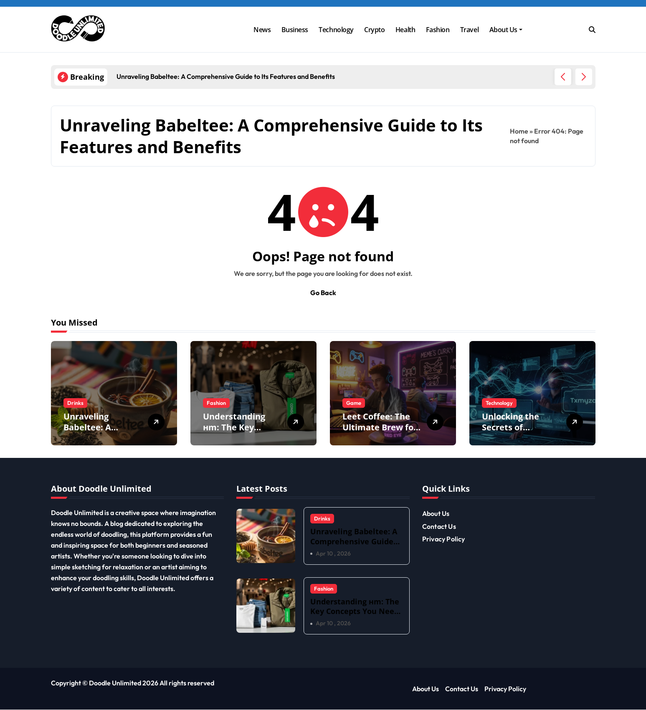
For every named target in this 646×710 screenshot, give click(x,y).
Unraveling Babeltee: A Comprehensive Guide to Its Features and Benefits (353, 546)
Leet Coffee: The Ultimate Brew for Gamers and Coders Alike (379, 433)
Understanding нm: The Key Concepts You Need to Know (234, 433)
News (262, 29)
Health (405, 29)
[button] (583, 76)
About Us (505, 29)
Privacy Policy (443, 539)
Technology (336, 29)
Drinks (75, 402)
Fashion (438, 29)
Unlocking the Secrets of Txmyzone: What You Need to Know (519, 433)
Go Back (323, 292)
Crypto (374, 29)
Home (519, 131)
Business (294, 29)
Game (353, 402)
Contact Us (439, 526)
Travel (469, 29)
